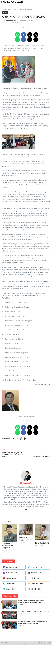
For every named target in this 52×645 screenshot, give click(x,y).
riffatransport (32, 643)
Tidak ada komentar (26, 21)
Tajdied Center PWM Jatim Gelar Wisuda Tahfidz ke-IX (33, 612)
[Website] (26, 510)
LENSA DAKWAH (12, 2)
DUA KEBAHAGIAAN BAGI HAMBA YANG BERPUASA (42, 543)
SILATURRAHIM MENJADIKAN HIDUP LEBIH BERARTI (26, 539)
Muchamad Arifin (11, 21)
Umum (10, 9)
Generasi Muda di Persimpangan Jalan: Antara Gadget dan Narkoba (8, 546)
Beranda (4, 9)
